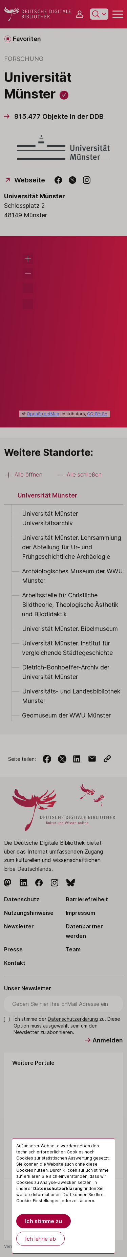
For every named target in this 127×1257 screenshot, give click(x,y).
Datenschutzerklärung (58, 1188)
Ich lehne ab (40, 1238)
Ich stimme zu (43, 1221)
